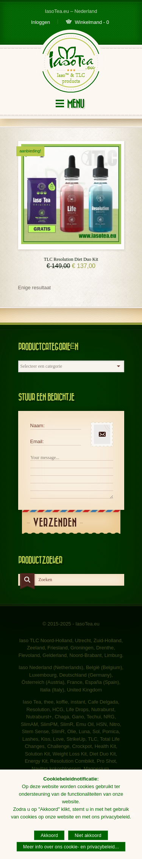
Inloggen (40, 22)
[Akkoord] (132, 814)
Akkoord (49, 835)
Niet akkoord (88, 835)
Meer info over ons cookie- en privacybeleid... (71, 847)
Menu (75, 104)
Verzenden (55, 523)
